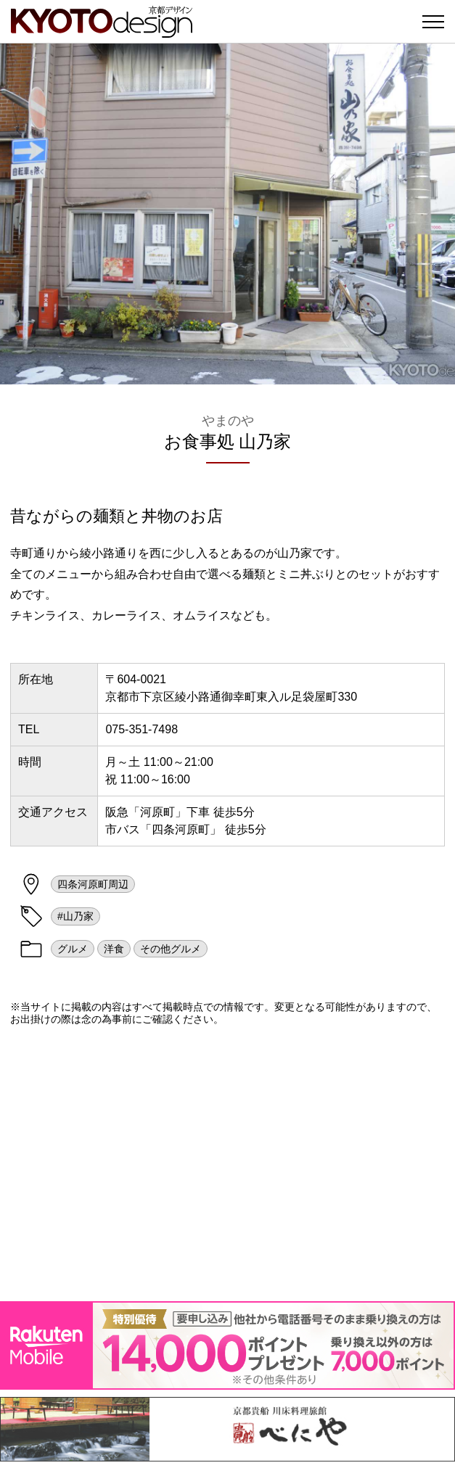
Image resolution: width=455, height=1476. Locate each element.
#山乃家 (75, 916)
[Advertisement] (227, 1163)
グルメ (72, 949)
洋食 (114, 949)
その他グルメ (170, 949)
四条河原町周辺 (92, 884)
